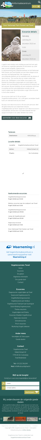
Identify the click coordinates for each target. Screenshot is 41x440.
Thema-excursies (20, 309)
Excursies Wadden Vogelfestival (20, 315)
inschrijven (29, 392)
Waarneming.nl (19, 257)
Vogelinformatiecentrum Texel (21, 437)
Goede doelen (20, 339)
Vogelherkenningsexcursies (20, 298)
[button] (34, 6)
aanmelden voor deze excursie (15, 118)
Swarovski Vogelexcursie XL (20, 295)
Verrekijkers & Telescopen (20, 337)
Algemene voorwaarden (9, 426)
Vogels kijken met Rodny (20, 312)
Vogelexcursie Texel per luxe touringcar (20, 304)
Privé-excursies (20, 324)
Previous (1, 419)
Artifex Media (26, 430)
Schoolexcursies (20, 321)
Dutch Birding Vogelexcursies (21, 307)
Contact (35, 426)
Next (40, 419)
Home (4, 20)
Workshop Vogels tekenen (21, 327)
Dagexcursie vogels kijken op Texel (20, 292)
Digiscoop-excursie (20, 318)
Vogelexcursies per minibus (20, 301)
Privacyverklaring (24, 426)
